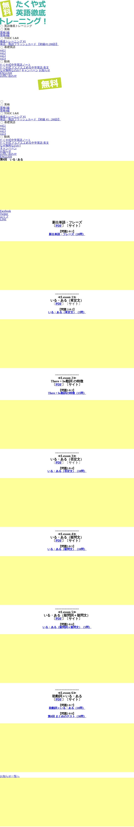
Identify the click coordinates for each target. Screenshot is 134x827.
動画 (7, 61)
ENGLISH (6, 73)
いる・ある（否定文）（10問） (67, 471)
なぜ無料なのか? (10, 70)
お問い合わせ (8, 75)
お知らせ (44, 70)
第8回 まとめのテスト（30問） (67, 716)
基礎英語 (9, 46)
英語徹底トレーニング (18, 25)
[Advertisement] (67, 185)
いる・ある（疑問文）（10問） (67, 549)
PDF (58, 225)
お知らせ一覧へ (10, 776)
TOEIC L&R (11, 38)
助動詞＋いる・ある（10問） (67, 707)
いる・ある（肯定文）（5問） (67, 312)
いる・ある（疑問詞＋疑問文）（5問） (67, 627)
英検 (7, 29)
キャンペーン (29, 70)
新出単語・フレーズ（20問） (67, 234)
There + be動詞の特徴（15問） (67, 393)
